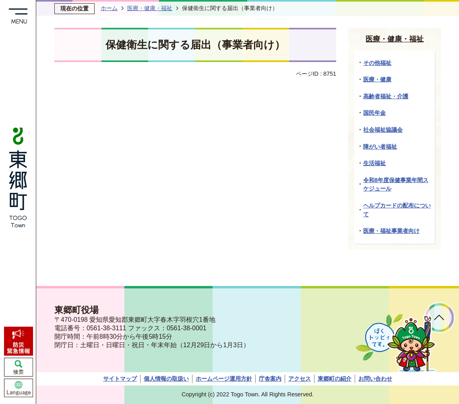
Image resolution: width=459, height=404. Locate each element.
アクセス (299, 378)
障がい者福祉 (380, 146)
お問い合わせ (375, 378)
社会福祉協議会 (383, 129)
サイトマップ (120, 378)
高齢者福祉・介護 (385, 96)
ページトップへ (439, 317)
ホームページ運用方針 (224, 378)
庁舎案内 (270, 378)
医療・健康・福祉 (149, 8)
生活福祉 (374, 163)
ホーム (109, 8)
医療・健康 (377, 79)
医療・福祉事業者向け (391, 231)
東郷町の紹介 (334, 378)
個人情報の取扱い (166, 378)
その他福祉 (377, 63)
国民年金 (374, 113)
